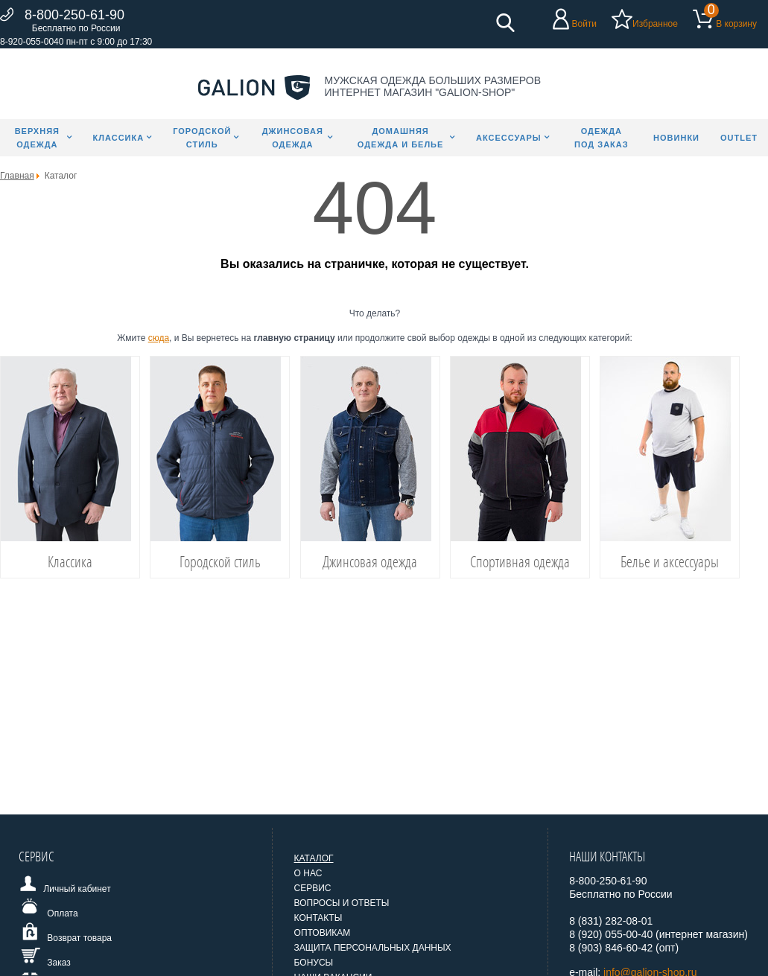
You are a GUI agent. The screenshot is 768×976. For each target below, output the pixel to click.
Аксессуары (509, 137)
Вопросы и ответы (342, 903)
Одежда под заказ (601, 138)
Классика (119, 137)
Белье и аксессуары (670, 561)
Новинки (676, 137)
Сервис (312, 888)
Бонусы (314, 962)
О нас (308, 873)
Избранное (655, 24)
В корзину (736, 24)
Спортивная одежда (520, 561)
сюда (158, 338)
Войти (584, 24)
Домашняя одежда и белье (401, 138)
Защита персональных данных (372, 947)
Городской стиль (202, 138)
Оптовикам (322, 933)
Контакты (318, 918)
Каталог (314, 858)
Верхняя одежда (37, 138)
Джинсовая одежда (292, 138)
